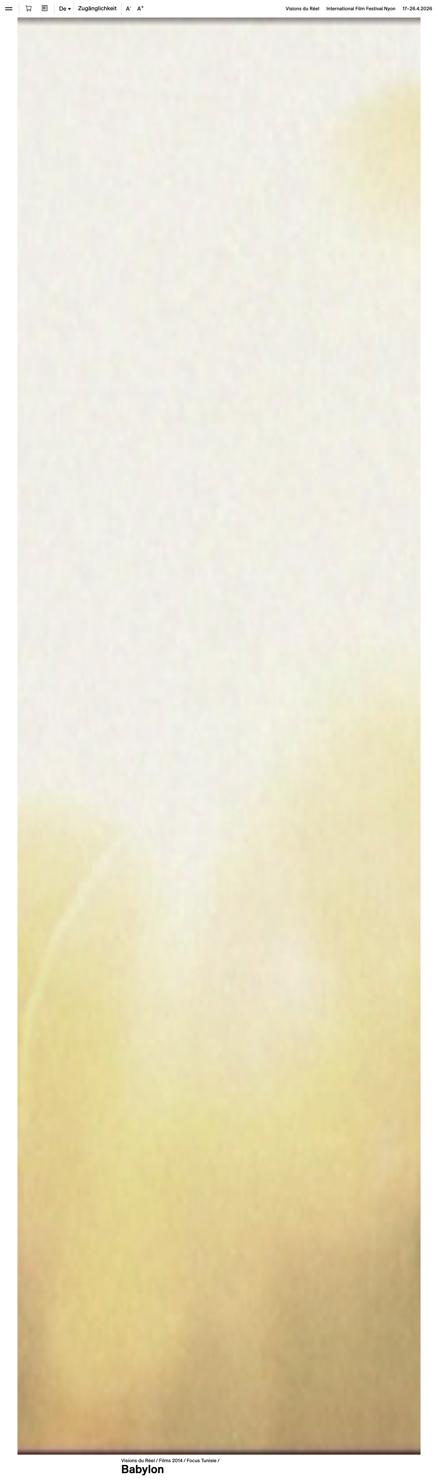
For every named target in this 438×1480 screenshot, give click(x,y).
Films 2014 (170, 1460)
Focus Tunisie (202, 1460)
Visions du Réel (138, 1460)
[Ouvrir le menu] (8, 8)
